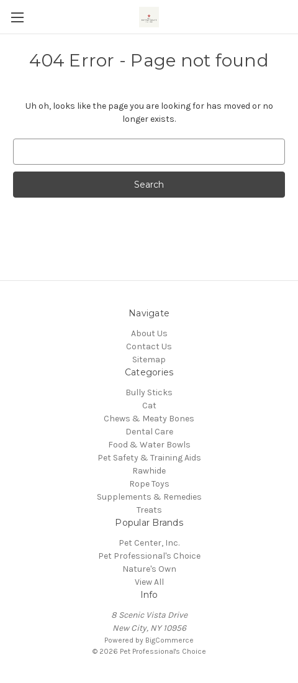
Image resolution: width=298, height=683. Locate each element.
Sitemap (149, 359)
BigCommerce (169, 640)
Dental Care (149, 431)
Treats (149, 510)
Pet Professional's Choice (149, 556)
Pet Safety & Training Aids (149, 457)
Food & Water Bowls (149, 444)
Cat (149, 405)
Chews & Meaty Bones (149, 418)
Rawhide (149, 470)
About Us (149, 333)
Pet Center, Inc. (149, 543)
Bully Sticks (149, 392)
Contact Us (149, 346)
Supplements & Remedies (149, 497)
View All (149, 582)
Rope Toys (149, 484)
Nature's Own (149, 569)
